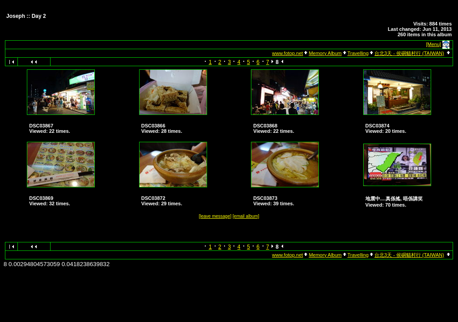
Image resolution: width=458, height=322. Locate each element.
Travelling (358, 53)
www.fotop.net (287, 53)
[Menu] (433, 44)
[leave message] (215, 216)
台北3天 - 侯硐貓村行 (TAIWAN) (409, 53)
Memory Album (325, 53)
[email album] (246, 216)
